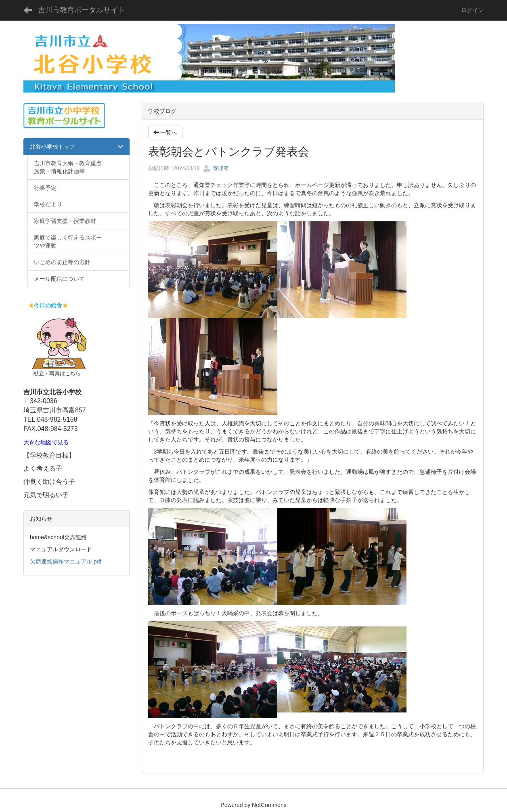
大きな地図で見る (46, 442)
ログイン (472, 10)
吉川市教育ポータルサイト (81, 10)
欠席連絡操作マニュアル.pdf (65, 561)
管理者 (216, 168)
